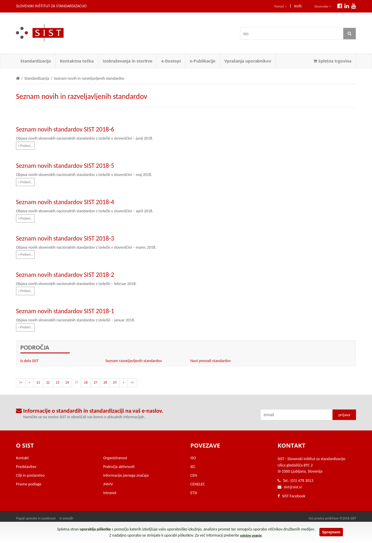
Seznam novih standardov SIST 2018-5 (65, 166)
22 (48, 382)
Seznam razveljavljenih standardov (133, 360)
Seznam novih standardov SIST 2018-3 (65, 238)
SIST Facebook (291, 496)
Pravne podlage (29, 484)
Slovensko (323, 6)
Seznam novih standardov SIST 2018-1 (65, 311)
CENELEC (197, 484)
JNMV (108, 484)
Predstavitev (26, 466)
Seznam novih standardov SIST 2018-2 (65, 275)
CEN (193, 475)
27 (95, 382)
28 (105, 382)
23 (57, 382)
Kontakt (22, 457)
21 (38, 382)
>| (132, 382)
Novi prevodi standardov (210, 360)
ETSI (193, 492)
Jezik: (298, 5)
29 (115, 382)
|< (21, 382)
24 (67, 382)
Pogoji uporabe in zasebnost (36, 518)
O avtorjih (66, 518)
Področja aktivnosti (119, 466)
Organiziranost (115, 457)
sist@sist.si (293, 487)
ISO (193, 457)
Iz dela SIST (29, 360)
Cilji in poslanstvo (30, 475)
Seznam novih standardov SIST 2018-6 (65, 129)
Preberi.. (25, 146)
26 (85, 382)
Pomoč (280, 6)
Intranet (110, 492)
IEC (193, 466)
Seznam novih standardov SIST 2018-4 (65, 202)
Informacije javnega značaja (126, 475)
